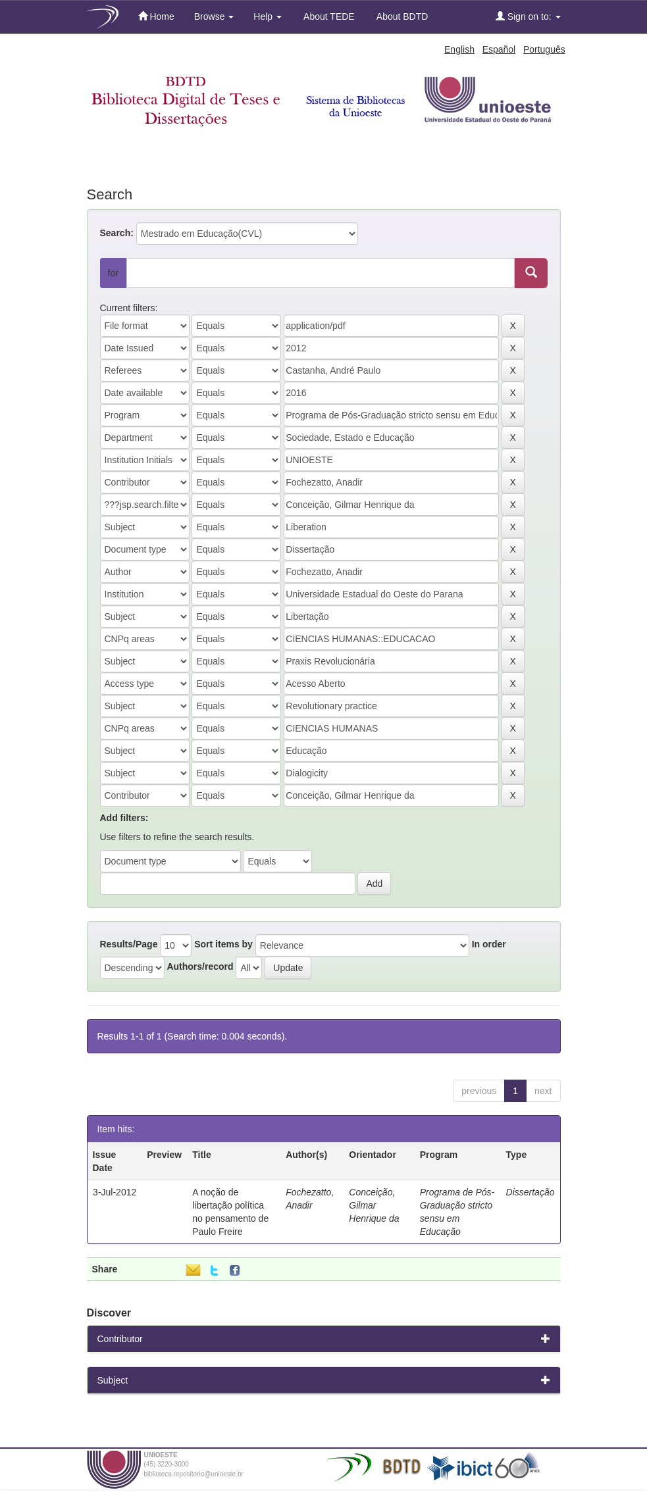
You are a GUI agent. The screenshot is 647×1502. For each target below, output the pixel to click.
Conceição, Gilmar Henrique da (374, 1205)
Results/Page (129, 944)
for (113, 273)
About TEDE (328, 16)
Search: (117, 233)
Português (544, 49)
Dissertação (530, 1192)
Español (499, 49)
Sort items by (223, 944)
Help (267, 16)
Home (156, 16)
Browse (214, 16)
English (459, 49)
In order (489, 944)
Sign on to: (528, 16)
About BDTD (401, 16)
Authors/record (200, 966)
